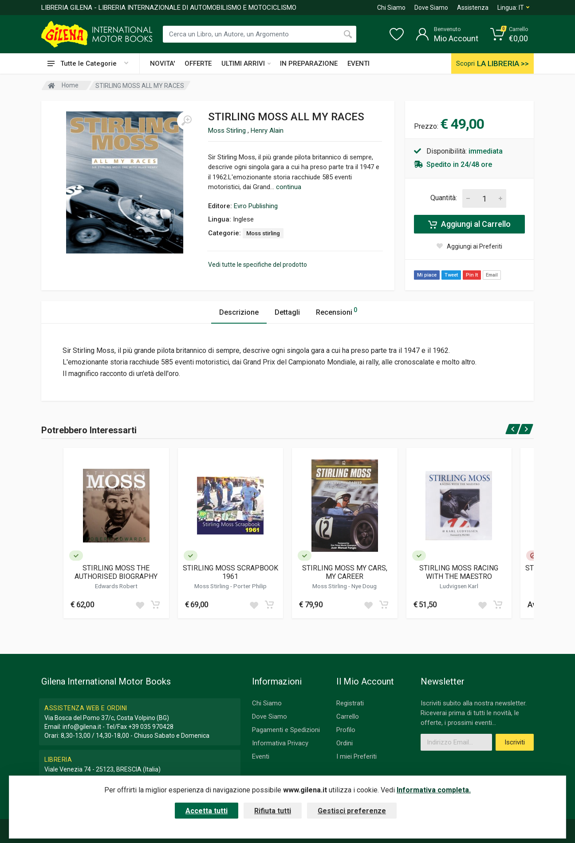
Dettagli (287, 312)
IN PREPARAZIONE (309, 63)
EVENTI (358, 63)
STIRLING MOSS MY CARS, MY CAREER (344, 572)
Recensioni (336, 311)
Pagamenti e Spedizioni (286, 730)
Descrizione (239, 312)
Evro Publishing (256, 206)
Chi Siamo (391, 7)
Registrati (350, 703)
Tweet (451, 275)
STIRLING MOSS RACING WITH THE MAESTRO (458, 572)
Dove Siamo (431, 7)
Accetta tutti (206, 811)
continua (288, 187)
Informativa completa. (434, 790)
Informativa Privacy (280, 743)
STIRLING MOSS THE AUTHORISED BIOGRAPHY (116, 572)
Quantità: (443, 198)
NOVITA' (162, 63)
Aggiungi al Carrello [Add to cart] (469, 224)
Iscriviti (514, 742)
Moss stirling (263, 233)
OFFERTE (198, 63)
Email (492, 275)
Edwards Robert (116, 586)
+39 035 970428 (150, 726)
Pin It (472, 275)
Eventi (260, 756)
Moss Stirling (228, 131)
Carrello (347, 716)
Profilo (345, 730)
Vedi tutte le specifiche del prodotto (257, 264)
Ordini (344, 743)
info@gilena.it (82, 726)
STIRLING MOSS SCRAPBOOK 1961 (230, 572)
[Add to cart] (155, 605)
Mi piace (427, 275)
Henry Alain (267, 131)
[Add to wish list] (139, 604)
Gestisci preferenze (352, 811)
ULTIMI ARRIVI (246, 63)
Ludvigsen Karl (459, 586)
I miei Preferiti (356, 756)
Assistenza (472, 7)
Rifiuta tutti (272, 811)
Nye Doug (364, 586)
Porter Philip (250, 586)
